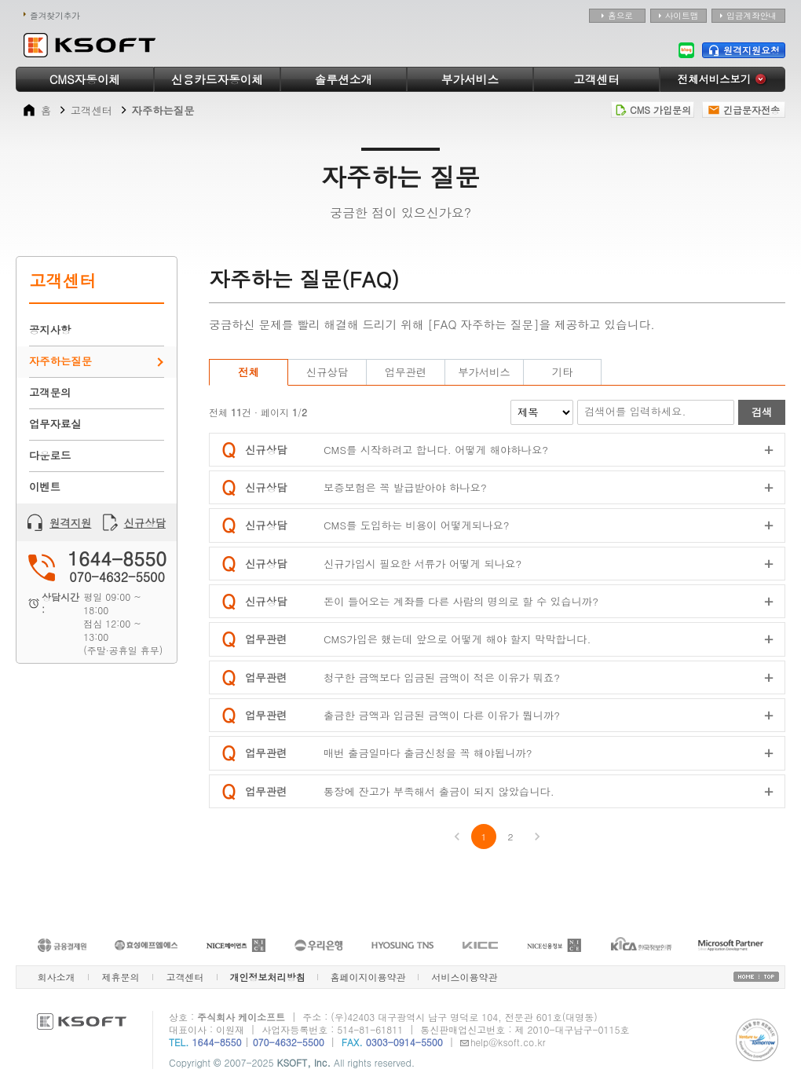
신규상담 (134, 522)
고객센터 (596, 79)
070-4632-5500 (288, 1042)
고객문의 (50, 392)
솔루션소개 (343, 79)
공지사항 (50, 329)
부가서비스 (470, 79)
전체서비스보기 (722, 78)
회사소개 (56, 976)
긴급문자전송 (744, 110)
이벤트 (44, 486)
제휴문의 (121, 976)
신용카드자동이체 (217, 79)
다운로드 (50, 455)
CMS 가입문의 (652, 110)
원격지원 (59, 522)
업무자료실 (55, 423)
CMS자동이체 (84, 79)
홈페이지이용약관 (368, 976)
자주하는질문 (60, 360)
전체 (248, 371)
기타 (562, 371)
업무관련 (405, 371)
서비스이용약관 (465, 976)
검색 (762, 412)
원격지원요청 (744, 50)
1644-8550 (217, 1042)
